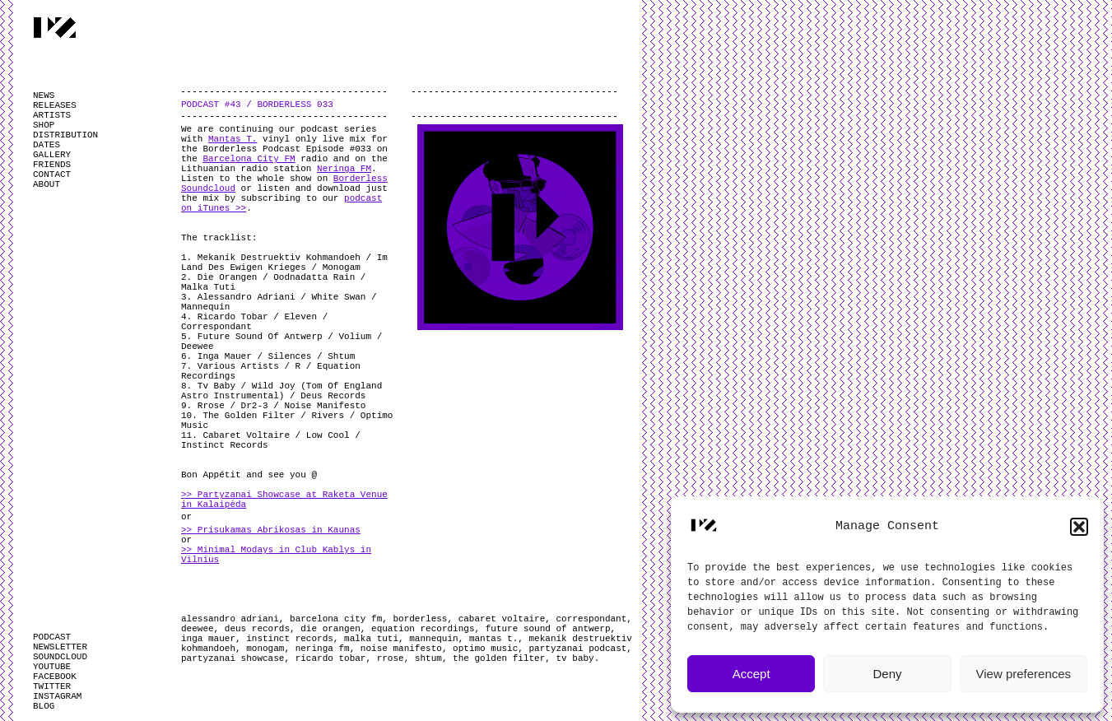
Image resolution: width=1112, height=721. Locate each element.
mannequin (433, 639)
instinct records (289, 639)
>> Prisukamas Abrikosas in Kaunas (271, 530)
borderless (420, 619)
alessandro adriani (230, 619)
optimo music (485, 649)
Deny (886, 674)
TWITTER (52, 686)
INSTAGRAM (57, 696)
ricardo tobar (330, 658)
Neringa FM (344, 169)
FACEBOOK (55, 676)
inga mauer (208, 639)
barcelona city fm (336, 619)
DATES (46, 145)
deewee (197, 629)
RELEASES (55, 105)
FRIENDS (52, 165)
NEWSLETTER (60, 647)
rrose (390, 658)
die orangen (330, 629)
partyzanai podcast (578, 649)
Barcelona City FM (248, 159)
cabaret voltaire (502, 619)
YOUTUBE (52, 667)
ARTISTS (52, 115)
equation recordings (422, 629)
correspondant (591, 619)
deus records (257, 629)
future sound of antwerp (548, 629)
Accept (751, 674)
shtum (428, 658)
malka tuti (371, 639)
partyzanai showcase (232, 658)
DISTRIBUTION (65, 135)
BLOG (43, 706)
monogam (265, 649)
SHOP (43, 125)
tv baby (575, 658)
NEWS (43, 95)
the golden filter (499, 658)
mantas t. (493, 639)
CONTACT (52, 174)
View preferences (1024, 674)
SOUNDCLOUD (60, 657)
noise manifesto (401, 649)
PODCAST (52, 637)
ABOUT (46, 184)
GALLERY (52, 155)
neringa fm (322, 649)
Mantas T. (232, 139)
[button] (1079, 527)
